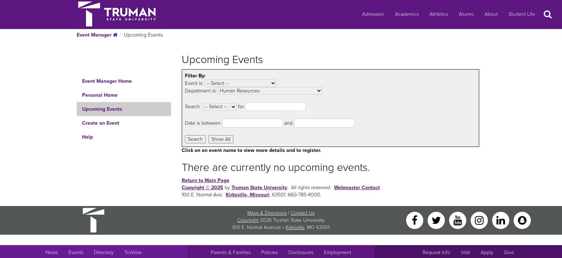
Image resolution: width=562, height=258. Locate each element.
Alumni (466, 14)
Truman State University (259, 188)
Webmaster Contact (357, 188)
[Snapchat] (522, 220)
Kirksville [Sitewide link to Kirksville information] (295, 227)
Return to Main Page (205, 180)
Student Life (522, 14)
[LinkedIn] (501, 220)
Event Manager (97, 35)
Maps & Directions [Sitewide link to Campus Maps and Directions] (267, 213)
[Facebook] (415, 220)
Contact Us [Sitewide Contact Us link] (303, 213)
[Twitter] (437, 220)
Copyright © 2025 (202, 188)
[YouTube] (458, 220)
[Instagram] (480, 220)
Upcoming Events (102, 109)
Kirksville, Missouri (248, 195)
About (491, 14)
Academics (407, 14)
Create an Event (100, 123)
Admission (373, 14)
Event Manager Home (107, 81)
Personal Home (100, 95)
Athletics (438, 14)
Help (87, 137)
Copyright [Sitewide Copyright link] (247, 220)
